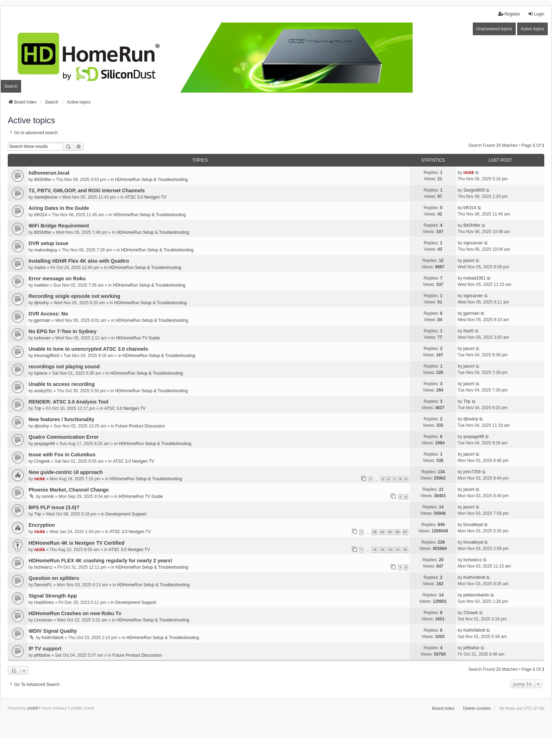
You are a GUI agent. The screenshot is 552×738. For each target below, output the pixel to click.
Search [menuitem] (11, 86)
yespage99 (44, 443)
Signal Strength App (53, 596)
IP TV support (45, 648)
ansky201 (43, 390)
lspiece (40, 373)
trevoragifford (46, 355)
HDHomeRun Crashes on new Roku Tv (75, 613)
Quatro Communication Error (64, 437)
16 (405, 549)
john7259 (472, 471)
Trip (37, 408)
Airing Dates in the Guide (59, 208)
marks (40, 267)
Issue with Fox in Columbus (62, 454)
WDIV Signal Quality (53, 631)
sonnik (48, 496)
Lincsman (43, 620)
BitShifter (42, 179)
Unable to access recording (62, 384)
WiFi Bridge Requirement (59, 226)
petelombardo (476, 595)
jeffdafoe (42, 655)
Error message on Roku (57, 278)
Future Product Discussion (140, 426)
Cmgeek (42, 461)
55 (389, 532)
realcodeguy (45, 250)
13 (382, 549)
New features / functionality (61, 419)
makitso (41, 285)
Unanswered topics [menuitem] (494, 28)
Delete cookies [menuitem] (477, 708)
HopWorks (44, 602)
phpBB (32, 708)
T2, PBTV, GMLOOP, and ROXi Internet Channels (87, 190)
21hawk (470, 612)
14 (389, 549)
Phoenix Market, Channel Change (69, 490)
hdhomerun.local (49, 173)
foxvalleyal (473, 524)
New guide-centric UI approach (66, 472)
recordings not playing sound (64, 366)
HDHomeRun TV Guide (138, 338)
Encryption (42, 525)
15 (397, 549)
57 (405, 532)
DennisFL (43, 584)
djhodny (41, 302)
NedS (468, 331)
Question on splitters (54, 578)
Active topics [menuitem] (532, 28)
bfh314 (40, 214)
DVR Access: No (48, 314)
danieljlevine (45, 197)
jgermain (42, 320)
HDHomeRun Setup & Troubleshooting (151, 179)
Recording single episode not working (74, 296)
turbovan (42, 338)
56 (397, 532)
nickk (468, 172)
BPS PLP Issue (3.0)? (54, 507)
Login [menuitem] (536, 14)
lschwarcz (43, 567)
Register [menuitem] (509, 14)
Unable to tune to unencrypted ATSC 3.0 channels (88, 349)
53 (374, 532)
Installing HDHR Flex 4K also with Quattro (79, 261)
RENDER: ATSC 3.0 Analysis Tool (68, 402)
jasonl (468, 260)
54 (382, 532)
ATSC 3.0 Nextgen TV (146, 197)
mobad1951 (474, 278)
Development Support (126, 514)
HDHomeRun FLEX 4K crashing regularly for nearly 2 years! (100, 560)
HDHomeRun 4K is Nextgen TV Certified (77, 543)
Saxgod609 (474, 190)
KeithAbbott (474, 577)
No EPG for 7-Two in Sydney (62, 331)
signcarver (473, 242)
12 (374, 549)
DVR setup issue (49, 243)
